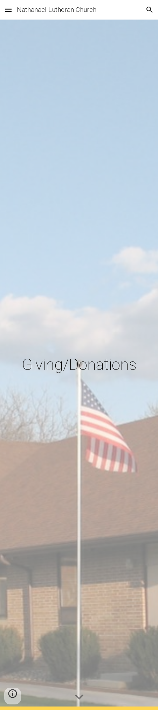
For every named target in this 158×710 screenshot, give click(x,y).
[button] (8, 9)
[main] (79, 364)
